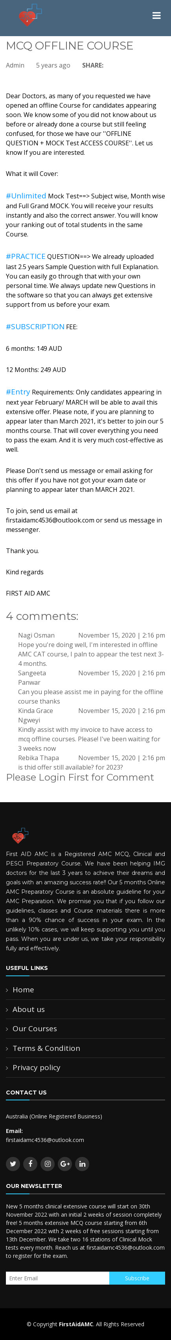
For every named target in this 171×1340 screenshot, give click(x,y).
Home (23, 989)
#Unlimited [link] (26, 196)
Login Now (25, 797)
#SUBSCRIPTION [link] (35, 326)
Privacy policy (37, 1067)
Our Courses (35, 1028)
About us (29, 1009)
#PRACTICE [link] (26, 256)
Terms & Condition (46, 1048)
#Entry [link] (18, 392)
